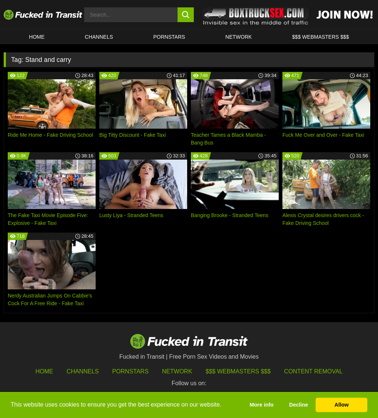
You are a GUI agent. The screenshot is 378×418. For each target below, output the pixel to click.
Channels (82, 371)
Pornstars (169, 37)
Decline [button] (298, 405)
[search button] (186, 14)
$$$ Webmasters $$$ (238, 371)
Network (239, 37)
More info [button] (262, 405)
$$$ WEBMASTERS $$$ (320, 37)
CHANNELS (99, 37)
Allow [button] (341, 405)
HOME (37, 37)
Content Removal (313, 371)
